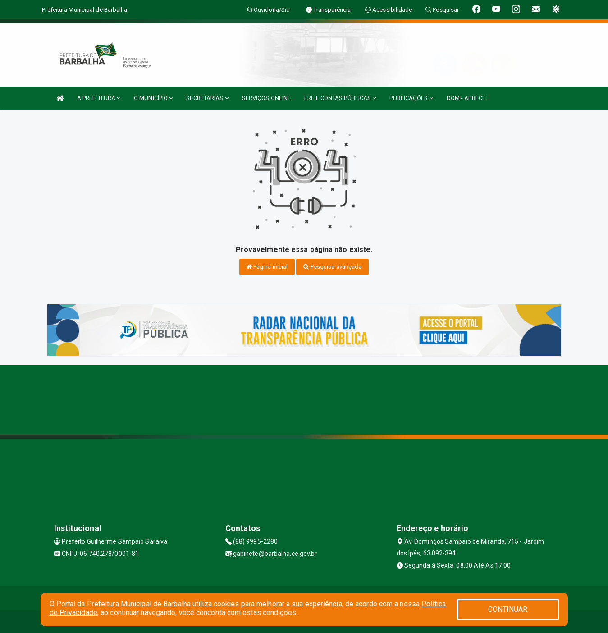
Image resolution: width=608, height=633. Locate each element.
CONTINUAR (508, 609)
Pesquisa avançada (332, 266)
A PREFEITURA (98, 98)
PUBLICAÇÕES (411, 98)
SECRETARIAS (207, 98)
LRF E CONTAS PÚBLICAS (340, 98)
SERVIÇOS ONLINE (266, 98)
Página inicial (267, 266)
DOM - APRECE (466, 98)
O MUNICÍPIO (153, 98)
